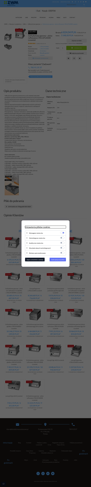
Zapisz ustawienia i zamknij (35, 259)
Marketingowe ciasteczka (37, 238)
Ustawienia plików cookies (37, 227)
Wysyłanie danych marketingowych (40, 248)
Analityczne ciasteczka (36, 243)
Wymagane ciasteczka (36, 233)
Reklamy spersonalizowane (37, 253)
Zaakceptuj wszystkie (57, 259)
